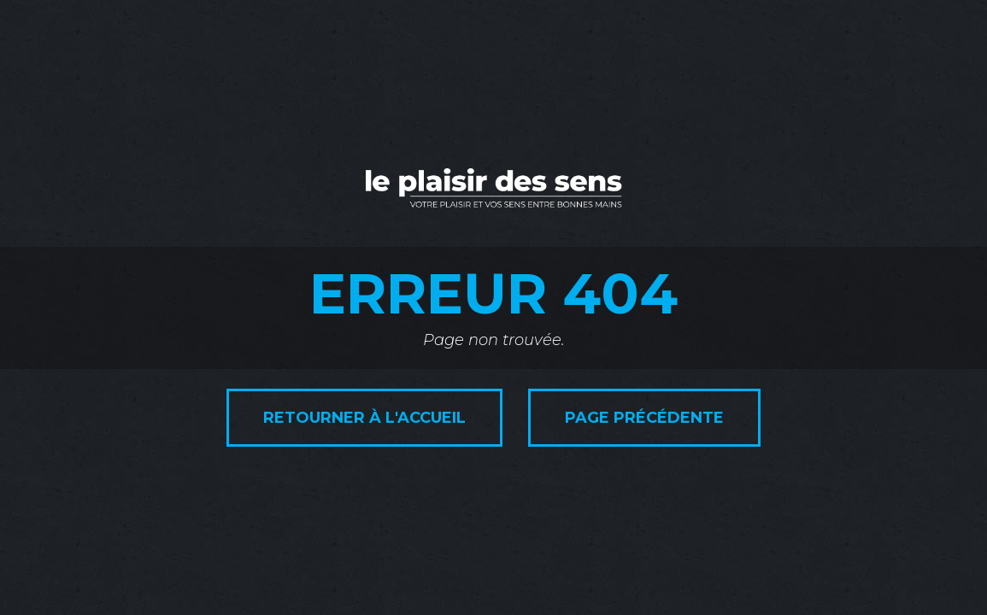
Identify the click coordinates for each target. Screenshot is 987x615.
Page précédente (644, 417)
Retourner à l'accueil (364, 417)
